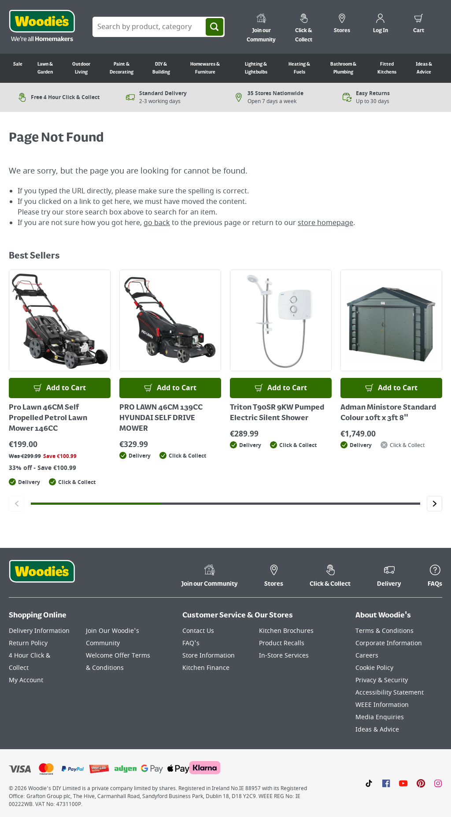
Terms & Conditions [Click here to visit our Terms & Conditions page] (384, 631)
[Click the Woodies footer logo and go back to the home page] (42, 577)
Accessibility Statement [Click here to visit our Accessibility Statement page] (389, 692)
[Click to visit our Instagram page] (438, 783)
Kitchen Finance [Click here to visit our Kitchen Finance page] (205, 668)
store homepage (325, 223)
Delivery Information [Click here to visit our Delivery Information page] (39, 631)
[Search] (214, 27)
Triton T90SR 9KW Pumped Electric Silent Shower (277, 413)
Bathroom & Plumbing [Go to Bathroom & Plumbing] (343, 68)
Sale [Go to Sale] (17, 64)
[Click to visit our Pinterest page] (421, 783)
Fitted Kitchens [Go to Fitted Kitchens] (386, 68)
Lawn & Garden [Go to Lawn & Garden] (45, 68)
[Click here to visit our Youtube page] (403, 783)
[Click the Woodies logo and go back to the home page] (42, 26)
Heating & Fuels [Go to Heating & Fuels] (299, 68)
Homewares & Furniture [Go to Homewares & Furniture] (205, 68)
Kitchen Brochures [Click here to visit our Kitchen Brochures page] (286, 631)
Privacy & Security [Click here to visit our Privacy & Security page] (381, 680)
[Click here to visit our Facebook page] (386, 783)
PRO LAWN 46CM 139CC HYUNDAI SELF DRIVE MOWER (161, 418)
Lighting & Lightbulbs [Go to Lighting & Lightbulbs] (256, 68)
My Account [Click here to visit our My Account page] (26, 680)
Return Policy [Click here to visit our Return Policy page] (28, 643)
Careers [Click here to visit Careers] (366, 655)
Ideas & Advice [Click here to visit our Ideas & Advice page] (377, 729)
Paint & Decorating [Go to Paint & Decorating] (121, 68)
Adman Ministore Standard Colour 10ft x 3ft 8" (388, 413)
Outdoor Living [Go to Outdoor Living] (81, 68)
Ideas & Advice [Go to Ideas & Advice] (424, 68)
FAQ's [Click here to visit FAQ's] (191, 643)
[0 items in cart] (418, 25)
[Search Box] (158, 27)
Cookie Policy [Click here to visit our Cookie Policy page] (374, 668)
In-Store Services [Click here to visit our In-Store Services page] (284, 655)
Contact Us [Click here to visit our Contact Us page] (198, 631)
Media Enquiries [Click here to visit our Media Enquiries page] (379, 717)
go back (157, 223)
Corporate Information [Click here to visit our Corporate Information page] (388, 643)
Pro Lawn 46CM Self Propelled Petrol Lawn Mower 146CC (48, 418)
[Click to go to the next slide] (434, 503)
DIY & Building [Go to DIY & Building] (161, 68)
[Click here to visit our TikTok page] (369, 783)
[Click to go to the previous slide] (16, 503)
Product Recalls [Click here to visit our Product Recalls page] (281, 643)
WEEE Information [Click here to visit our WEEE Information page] (382, 705)
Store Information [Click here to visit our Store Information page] (208, 655)
